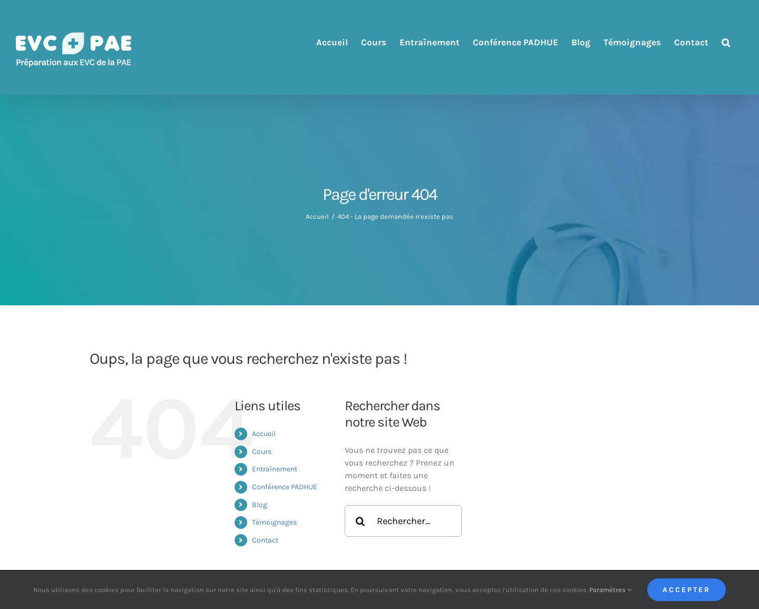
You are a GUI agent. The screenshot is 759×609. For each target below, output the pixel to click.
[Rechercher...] (403, 521)
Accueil (264, 433)
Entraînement (274, 469)
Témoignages (274, 522)
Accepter (687, 589)
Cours (261, 451)
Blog (259, 504)
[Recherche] (360, 521)
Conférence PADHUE (284, 486)
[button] (726, 42)
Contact (265, 540)
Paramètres (610, 590)
